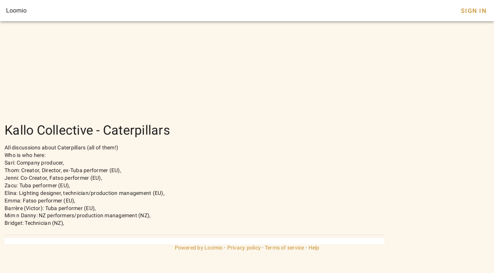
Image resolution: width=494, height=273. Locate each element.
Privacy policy (244, 248)
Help (314, 248)
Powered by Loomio (199, 248)
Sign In (473, 10)
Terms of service (284, 248)
